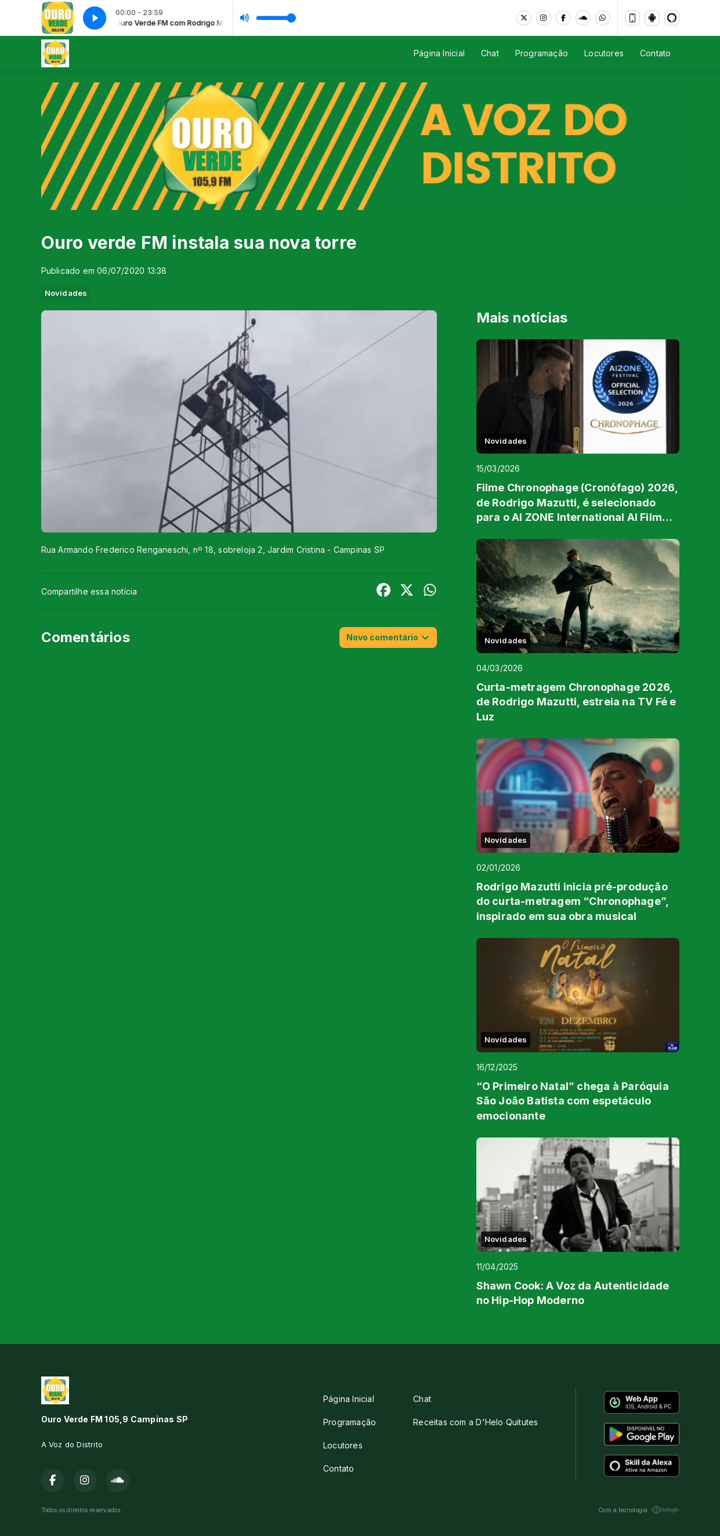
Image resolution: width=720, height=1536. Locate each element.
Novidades (66, 293)
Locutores (604, 53)
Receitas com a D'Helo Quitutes (475, 1422)
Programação (541, 53)
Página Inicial (439, 53)
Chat (490, 53)
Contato (655, 53)
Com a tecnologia (638, 1510)
